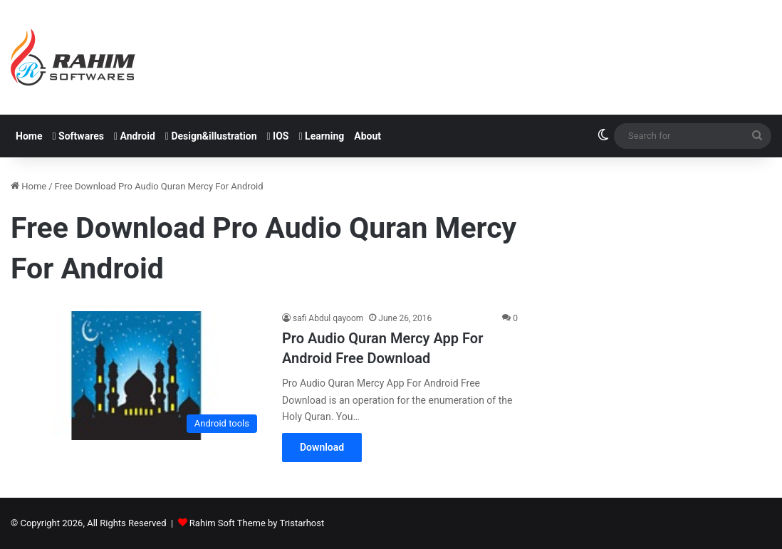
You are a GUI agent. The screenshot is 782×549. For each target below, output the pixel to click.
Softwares (77, 136)
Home (29, 136)
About (367, 136)
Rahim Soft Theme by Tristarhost (256, 523)
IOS (278, 136)
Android (134, 136)
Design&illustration (211, 136)
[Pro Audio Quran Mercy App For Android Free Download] (137, 376)
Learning (322, 136)
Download (322, 447)
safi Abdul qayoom (328, 318)
